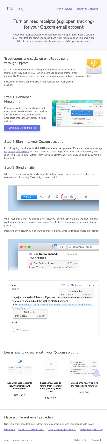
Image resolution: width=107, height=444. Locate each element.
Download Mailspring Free (22, 128)
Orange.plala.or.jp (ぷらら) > (62, 429)
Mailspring (15, 8)
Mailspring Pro (80, 440)
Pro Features (64, 9)
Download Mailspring (87, 9)
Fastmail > (9, 429)
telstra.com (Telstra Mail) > (31, 429)
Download (96, 440)
